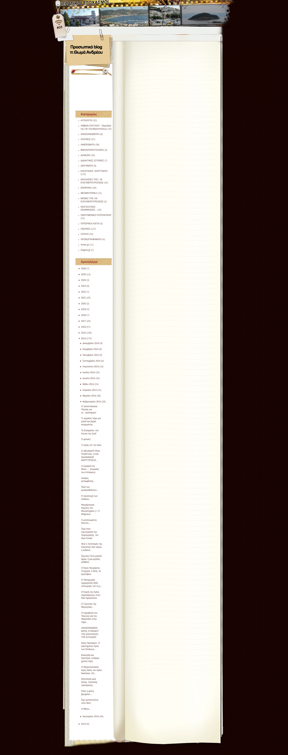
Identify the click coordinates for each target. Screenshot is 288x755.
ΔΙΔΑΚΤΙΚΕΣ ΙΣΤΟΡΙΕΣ (92, 160)
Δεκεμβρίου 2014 (90, 343)
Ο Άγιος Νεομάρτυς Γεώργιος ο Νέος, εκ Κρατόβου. (91, 571)
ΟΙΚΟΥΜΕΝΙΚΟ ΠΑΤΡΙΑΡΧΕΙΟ (96, 215)
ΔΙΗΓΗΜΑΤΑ (87, 165)
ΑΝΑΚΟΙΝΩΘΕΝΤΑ (90, 134)
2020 (83, 303)
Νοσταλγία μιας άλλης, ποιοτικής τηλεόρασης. (89, 682)
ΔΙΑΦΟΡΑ (85, 155)
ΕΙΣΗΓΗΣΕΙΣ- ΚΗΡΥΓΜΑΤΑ (94, 171)
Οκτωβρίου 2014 (90, 355)
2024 (83, 280)
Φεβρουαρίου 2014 (91, 401)
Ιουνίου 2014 (88, 378)
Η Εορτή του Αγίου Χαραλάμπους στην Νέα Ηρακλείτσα (90, 595)
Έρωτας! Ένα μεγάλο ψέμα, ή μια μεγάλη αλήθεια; (91, 559)
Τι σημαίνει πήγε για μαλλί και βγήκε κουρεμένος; (91, 421)
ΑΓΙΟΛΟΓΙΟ (86, 120)
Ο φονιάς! (86, 439)
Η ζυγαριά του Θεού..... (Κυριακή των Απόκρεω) (90, 469)
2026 (83, 268)
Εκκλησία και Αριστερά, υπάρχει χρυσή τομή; (90, 658)
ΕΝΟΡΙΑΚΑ (86, 188)
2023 (83, 286)
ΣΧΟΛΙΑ (85, 234)
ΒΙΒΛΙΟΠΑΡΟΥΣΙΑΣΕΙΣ (92, 150)
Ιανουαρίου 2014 (90, 716)
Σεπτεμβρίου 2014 (91, 361)
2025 (83, 274)
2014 (83, 338)
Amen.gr (85, 244)
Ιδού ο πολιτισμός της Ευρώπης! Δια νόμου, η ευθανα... (91, 547)
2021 (83, 297)
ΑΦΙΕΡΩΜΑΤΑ (88, 144)
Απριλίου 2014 (89, 390)
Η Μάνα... (86, 709)
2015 (83, 333)
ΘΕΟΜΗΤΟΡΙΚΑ (89, 193)
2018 (83, 315)
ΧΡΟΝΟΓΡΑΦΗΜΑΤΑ (91, 239)
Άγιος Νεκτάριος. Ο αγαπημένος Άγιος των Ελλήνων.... (90, 646)
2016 (83, 327)
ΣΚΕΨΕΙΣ (85, 229)
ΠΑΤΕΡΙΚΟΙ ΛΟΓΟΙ (90, 223)
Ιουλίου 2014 (88, 372)
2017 (83, 321)
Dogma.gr (85, 250)
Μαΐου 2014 (88, 384)
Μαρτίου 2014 (89, 395)
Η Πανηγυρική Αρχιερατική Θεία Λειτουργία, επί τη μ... (91, 583)
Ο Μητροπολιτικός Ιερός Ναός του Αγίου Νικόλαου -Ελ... (91, 670)
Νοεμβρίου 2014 (90, 349)
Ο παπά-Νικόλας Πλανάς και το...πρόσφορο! (89, 409)
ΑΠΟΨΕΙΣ (86, 139)
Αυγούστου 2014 (90, 366)
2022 (83, 292)
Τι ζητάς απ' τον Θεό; (91, 445)
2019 (83, 309)
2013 (83, 724)
